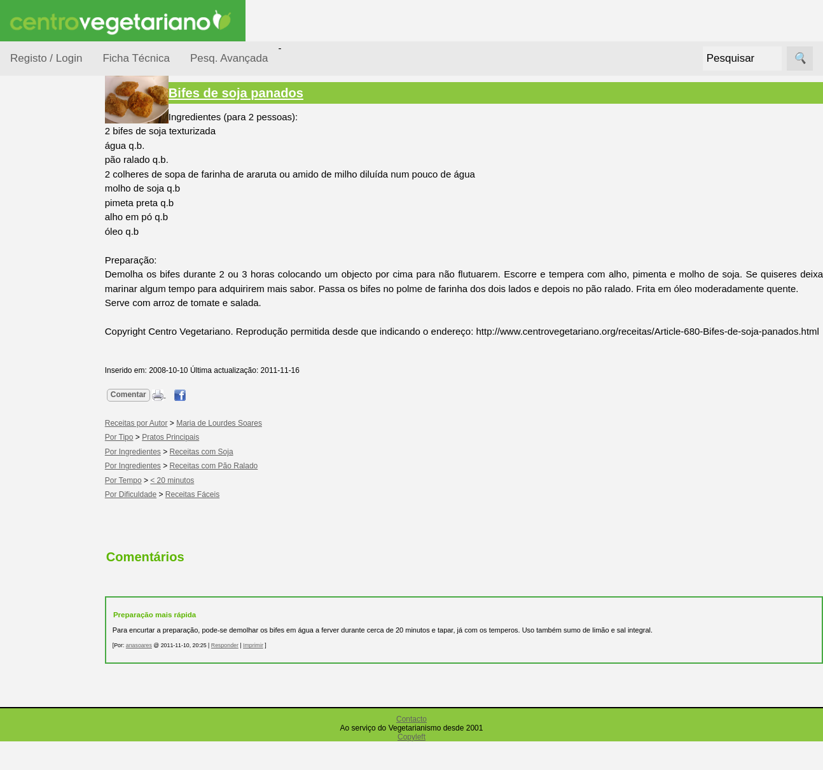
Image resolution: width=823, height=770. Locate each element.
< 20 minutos (195, 509)
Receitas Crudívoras (48, 336)
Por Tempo (48, 280)
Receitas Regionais (46, 492)
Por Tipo (43, 304)
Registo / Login (46, 58)
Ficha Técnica (136, 58)
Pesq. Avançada (229, 58)
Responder (247, 674)
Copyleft (411, 765)
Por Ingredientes (60, 255)
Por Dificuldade (57, 231)
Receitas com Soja (224, 480)
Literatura (61, 736)
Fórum (54, 674)
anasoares (161, 674)
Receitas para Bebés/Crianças (59, 375)
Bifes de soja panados (258, 93)
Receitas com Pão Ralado (236, 494)
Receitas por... (40, 160)
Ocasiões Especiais (45, 200)
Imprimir (275, 674)
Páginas (27, 540)
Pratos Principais (192, 465)
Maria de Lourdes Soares (241, 451)
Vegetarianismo (73, 576)
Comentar (151, 423)
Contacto (411, 747)
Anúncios (60, 618)
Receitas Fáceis (215, 523)
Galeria (56, 715)
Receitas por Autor (52, 453)
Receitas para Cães (55, 414)
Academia (62, 694)
